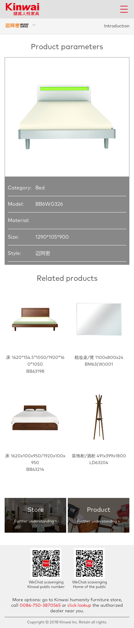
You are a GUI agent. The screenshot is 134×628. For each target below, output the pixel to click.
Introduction (116, 26)
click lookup (79, 605)
